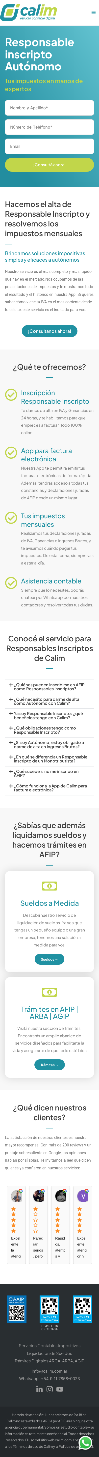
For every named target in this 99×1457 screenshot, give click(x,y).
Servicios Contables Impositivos (49, 1345)
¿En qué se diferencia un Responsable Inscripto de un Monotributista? (50, 758)
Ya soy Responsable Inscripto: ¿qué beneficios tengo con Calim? (48, 715)
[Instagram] (49, 1389)
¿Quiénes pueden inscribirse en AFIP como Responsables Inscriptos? (49, 686)
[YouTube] (59, 1389)
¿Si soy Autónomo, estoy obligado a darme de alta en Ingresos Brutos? (49, 744)
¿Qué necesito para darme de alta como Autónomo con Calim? (46, 701)
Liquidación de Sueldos (49, 1353)
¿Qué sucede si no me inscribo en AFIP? (46, 773)
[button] (49, 687)
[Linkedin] (39, 1389)
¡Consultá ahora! (49, 164)
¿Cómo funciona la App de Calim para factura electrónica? (50, 787)
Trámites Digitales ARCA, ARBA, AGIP (49, 1360)
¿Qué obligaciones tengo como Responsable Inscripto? (45, 729)
